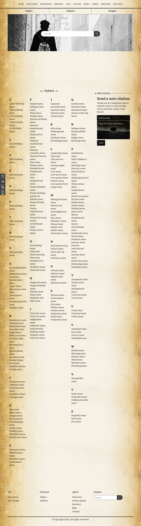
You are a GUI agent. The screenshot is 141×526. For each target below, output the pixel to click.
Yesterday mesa (79, 396)
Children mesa (16, 384)
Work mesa (77, 359)
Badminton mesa (17, 320)
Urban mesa (77, 316)
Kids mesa (56, 128)
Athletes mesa (16, 307)
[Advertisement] (70, 67)
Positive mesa (57, 310)
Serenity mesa (78, 168)
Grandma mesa (37, 266)
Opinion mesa (58, 273)
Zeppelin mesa (78, 415)
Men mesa (56, 217)
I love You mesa (37, 316)
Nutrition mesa (58, 258)
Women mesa (78, 356)
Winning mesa (78, 353)
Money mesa (57, 224)
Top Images (13, 500)
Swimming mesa (79, 263)
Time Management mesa (77, 288)
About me (77, 497)
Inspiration (46, 4)
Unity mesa (77, 310)
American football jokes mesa (16, 279)
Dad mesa (14, 409)
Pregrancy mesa (59, 313)
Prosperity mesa (59, 319)
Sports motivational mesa (77, 226)
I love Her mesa (37, 313)
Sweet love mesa (79, 260)
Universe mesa (78, 313)
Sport (86, 4)
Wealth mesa (77, 350)
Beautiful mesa (16, 329)
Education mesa (17, 449)
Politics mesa (57, 307)
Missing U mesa (58, 220)
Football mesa (37, 168)
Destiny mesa (16, 431)
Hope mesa (35, 294)
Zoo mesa (76, 421)
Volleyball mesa (79, 338)
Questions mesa (79, 109)
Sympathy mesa (79, 267)
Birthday (58, 4)
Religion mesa (78, 128)
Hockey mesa (36, 291)
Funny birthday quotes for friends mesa (37, 196)
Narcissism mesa (59, 245)
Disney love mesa (18, 437)
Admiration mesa (18, 273)
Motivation (32, 4)
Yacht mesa (77, 393)
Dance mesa (15, 412)
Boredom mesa (16, 357)
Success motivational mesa (77, 248)
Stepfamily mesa (79, 233)
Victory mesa (77, 335)
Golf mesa (35, 251)
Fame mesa (35, 112)
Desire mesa (15, 427)
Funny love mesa (38, 217)
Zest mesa (76, 418)
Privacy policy (79, 500)
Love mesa (56, 171)
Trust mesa (77, 297)
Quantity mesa (78, 106)
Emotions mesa (17, 458)
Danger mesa (15, 415)
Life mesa (55, 156)
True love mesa (78, 294)
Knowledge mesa (59, 140)
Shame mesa (77, 183)
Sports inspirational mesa (77, 217)
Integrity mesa (37, 334)
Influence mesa (37, 325)
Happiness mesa (38, 282)
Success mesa (78, 242)
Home (21, 4)
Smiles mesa (77, 202)
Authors (44, 500)
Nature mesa (57, 248)
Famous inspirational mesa (36, 128)
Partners (76, 504)
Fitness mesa (36, 165)
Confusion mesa (17, 394)
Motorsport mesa (59, 233)
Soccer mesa (77, 205)
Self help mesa (78, 165)
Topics (43, 497)
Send (101, 143)
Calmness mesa (17, 381)
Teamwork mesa (79, 279)
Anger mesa (15, 286)
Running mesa (78, 140)
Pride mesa (56, 316)
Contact (76, 511)
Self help (118, 4)
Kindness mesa (58, 137)
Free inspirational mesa (36, 180)
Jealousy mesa (58, 109)
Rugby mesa (77, 137)
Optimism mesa (58, 282)
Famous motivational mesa (36, 143)
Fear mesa (35, 162)
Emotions (105, 4)
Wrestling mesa (79, 365)
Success (77, 4)
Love (68, 4)
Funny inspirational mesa (36, 211)
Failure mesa (36, 103)
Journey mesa (57, 112)
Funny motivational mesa (36, 223)
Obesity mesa (57, 270)
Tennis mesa (77, 282)
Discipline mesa (17, 434)
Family (95, 4)
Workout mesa (78, 362)
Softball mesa (78, 208)
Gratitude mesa (37, 269)
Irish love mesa (37, 337)
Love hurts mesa (59, 174)
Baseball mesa (16, 323)
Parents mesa (57, 295)
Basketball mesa (17, 326)
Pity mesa (55, 304)
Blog (74, 507)
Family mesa (36, 116)
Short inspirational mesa (77, 189)
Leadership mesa (59, 153)
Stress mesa (77, 236)
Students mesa (78, 239)
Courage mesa (16, 397)
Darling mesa (16, 418)
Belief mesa (15, 332)
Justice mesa (57, 116)
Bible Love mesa (17, 335)
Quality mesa (77, 103)
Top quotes (13, 497)
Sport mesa (77, 211)
